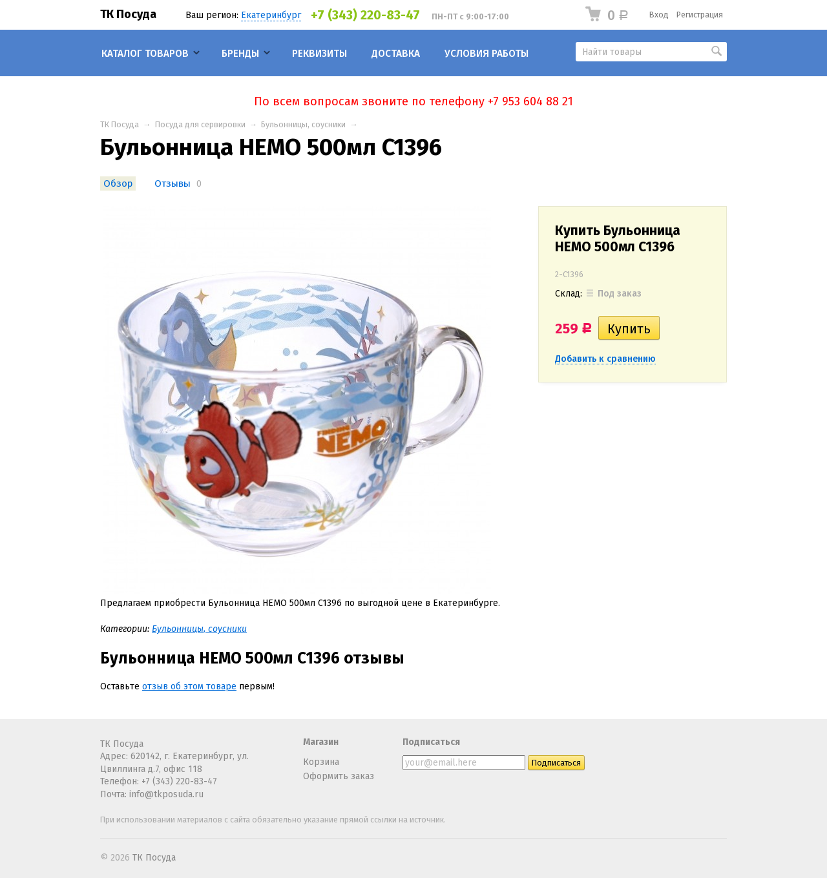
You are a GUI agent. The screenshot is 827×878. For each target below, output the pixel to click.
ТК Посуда (128, 14)
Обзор (117, 183)
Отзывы (172, 183)
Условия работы (487, 53)
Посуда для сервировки (200, 124)
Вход (659, 14)
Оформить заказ (338, 776)
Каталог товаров (145, 53)
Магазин (321, 742)
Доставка (396, 53)
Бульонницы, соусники (303, 124)
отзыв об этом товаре (189, 686)
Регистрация (699, 14)
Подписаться (431, 742)
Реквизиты (319, 53)
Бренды (240, 53)
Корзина (321, 762)
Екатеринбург (271, 15)
